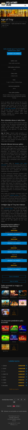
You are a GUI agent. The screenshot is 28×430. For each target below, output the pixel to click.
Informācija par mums (14, 416)
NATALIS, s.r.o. (14, 424)
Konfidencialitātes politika (14, 419)
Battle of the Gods (22, 294)
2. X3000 (4, 368)
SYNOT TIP (14, 255)
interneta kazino (8, 208)
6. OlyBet (4, 380)
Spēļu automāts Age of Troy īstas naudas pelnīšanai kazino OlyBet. (14, 51)
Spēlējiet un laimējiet (14, 234)
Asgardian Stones (5, 294)
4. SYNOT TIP (5, 374)
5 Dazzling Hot (22, 338)
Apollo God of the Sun (14, 294)
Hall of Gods (5, 313)
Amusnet (4, 27)
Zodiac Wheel (22, 329)
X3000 (14, 237)
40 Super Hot (5, 329)
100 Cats (14, 338)
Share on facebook (14, 276)
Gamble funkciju (14, 195)
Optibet (14, 228)
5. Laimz (4, 377)
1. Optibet (4, 365)
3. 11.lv (3, 371)
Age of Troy (5, 348)
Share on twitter (14, 281)
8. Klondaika (5, 385)
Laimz (14, 263)
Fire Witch (14, 303)
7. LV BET (4, 382)
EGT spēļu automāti (10, 108)
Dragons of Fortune (5, 303)
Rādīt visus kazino (14, 389)
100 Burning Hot (5, 338)
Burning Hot (14, 329)
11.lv (14, 246)
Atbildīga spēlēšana (14, 417)
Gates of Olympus (22, 303)
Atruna (14, 420)
